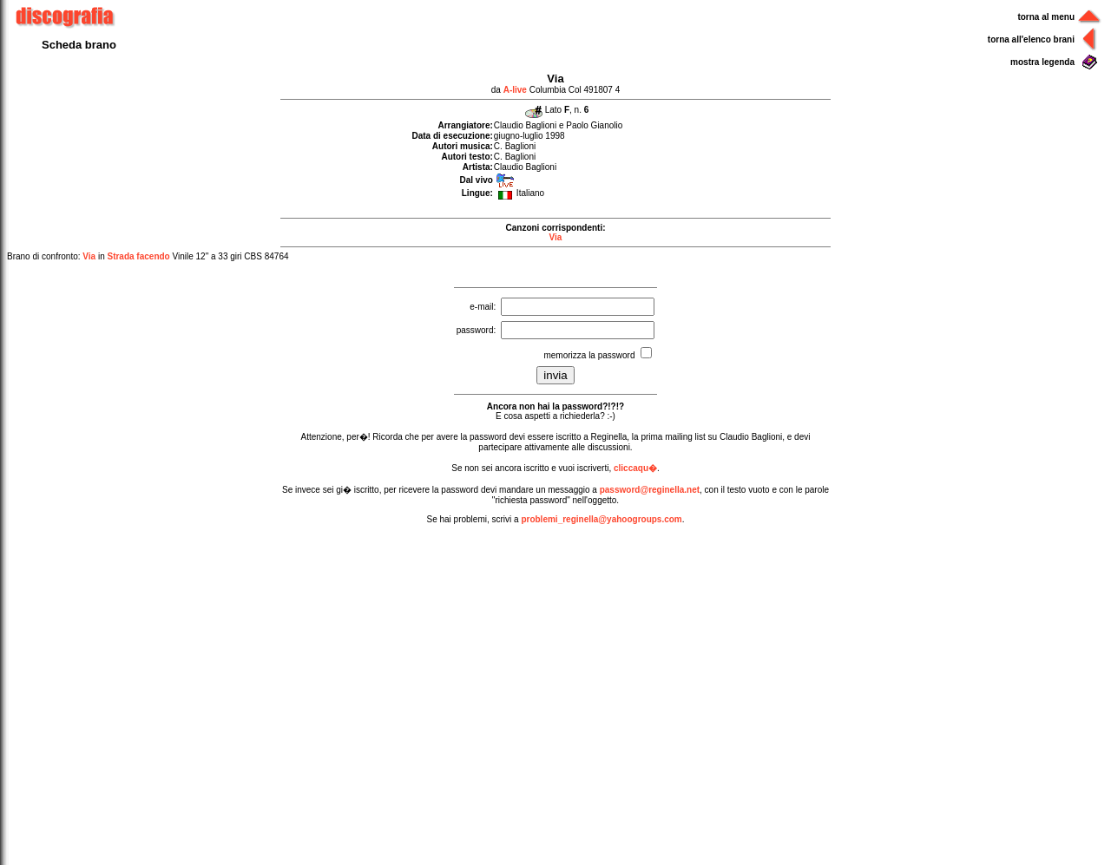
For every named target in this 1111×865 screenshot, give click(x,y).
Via (555, 237)
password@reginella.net (650, 490)
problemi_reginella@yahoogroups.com (601, 519)
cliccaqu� (635, 468)
